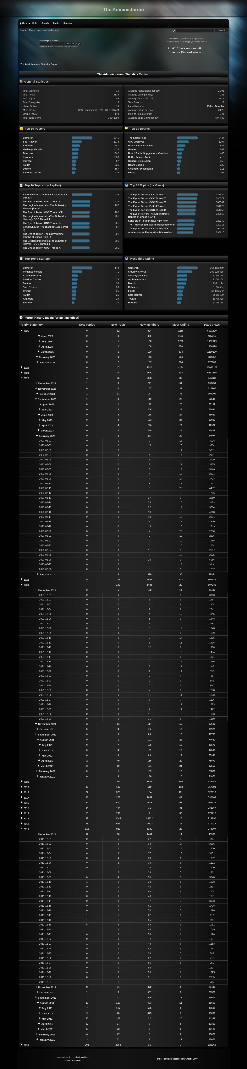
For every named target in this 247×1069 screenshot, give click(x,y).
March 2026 (47, 352)
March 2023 (47, 430)
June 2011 (47, 1013)
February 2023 (47, 436)
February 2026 (47, 357)
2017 (26, 797)
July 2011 (47, 1008)
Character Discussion (140, 168)
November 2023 (47, 389)
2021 (26, 585)
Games (132, 149)
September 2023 (47, 399)
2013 (26, 818)
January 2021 (47, 776)
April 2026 (47, 346)
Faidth (26, 165)
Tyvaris (27, 291)
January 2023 (47, 574)
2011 (26, 829)
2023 (26, 378)
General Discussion (139, 161)
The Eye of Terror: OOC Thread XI (42, 248)
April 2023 (47, 425)
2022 (26, 579)
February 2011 (47, 1034)
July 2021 (47, 745)
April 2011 (47, 1024)
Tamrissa (28, 153)
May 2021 (47, 755)
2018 (26, 792)
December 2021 (47, 590)
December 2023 (47, 383)
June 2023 (47, 415)
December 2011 (47, 834)
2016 (26, 803)
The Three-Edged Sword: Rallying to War (151, 224)
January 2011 (47, 1040)
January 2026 (47, 362)
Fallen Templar (185, 42)
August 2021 (47, 740)
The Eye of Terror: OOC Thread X (42, 201)
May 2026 (47, 341)
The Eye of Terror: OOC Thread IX (42, 223)
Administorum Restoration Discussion (150, 232)
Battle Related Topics (140, 157)
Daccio (27, 168)
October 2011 (47, 992)
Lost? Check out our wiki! (185, 48)
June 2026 (47, 336)
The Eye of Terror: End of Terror (146, 206)
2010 (26, 1045)
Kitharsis (28, 145)
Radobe (27, 302)
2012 (26, 824)
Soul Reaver (30, 141)
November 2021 (47, 724)
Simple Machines (81, 1057)
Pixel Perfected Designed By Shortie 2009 (177, 1059)
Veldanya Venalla (32, 149)
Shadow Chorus (32, 172)
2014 (26, 813)
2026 (26, 331)
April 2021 (47, 761)
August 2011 (47, 1003)
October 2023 (47, 394)
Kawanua (28, 157)
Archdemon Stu (32, 275)
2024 (26, 373)
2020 (26, 782)
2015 (26, 808)
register (55, 41)
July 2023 (47, 409)
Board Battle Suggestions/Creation (148, 153)
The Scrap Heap (137, 138)
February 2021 (47, 771)
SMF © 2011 (69, 1057)
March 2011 (47, 1029)
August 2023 (47, 404)
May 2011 (47, 1018)
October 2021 (47, 729)
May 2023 (47, 420)
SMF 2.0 (61, 1057)
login (47, 41)
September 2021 (47, 734)
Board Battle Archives (140, 145)
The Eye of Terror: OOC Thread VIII (43, 212)
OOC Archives (136, 141)
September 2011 (47, 997)
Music (131, 172)
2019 (26, 787)
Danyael (27, 161)
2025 (26, 367)
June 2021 (47, 750)
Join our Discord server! (185, 52)
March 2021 (47, 766)
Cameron (28, 138)
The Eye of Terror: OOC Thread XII (147, 194)
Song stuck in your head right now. (148, 221)
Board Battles (136, 165)
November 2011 (47, 987)
